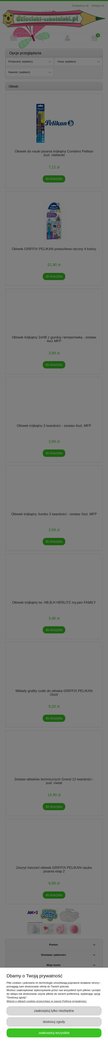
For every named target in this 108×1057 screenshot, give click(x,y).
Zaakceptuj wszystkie (54, 1033)
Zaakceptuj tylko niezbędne (54, 1010)
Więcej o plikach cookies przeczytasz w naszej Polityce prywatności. (47, 1001)
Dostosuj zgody (54, 1022)
